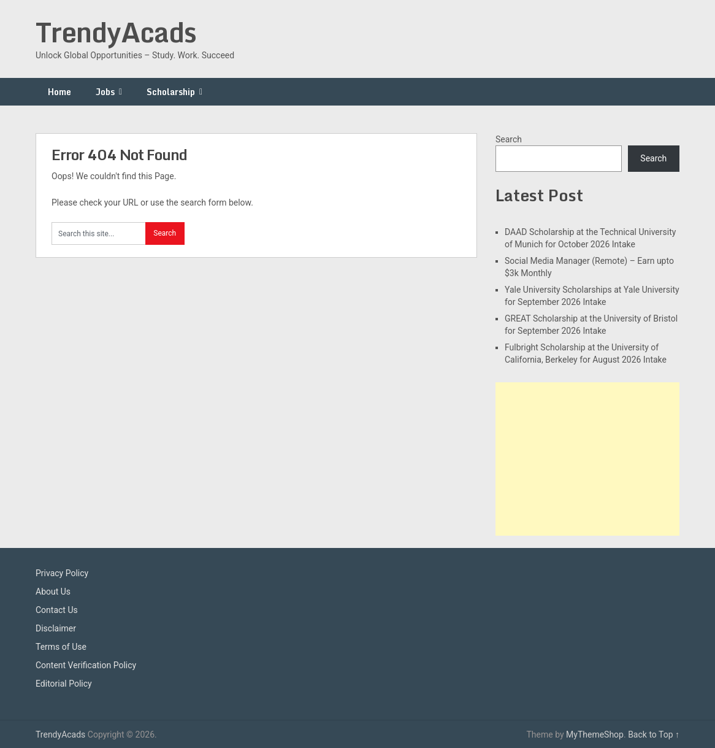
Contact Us (57, 610)
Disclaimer (56, 628)
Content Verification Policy (86, 665)
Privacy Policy (62, 573)
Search (508, 139)
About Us (53, 591)
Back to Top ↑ (653, 734)
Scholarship (171, 92)
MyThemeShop (595, 734)
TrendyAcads (116, 32)
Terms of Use (61, 647)
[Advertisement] (587, 459)
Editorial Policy (64, 683)
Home (59, 92)
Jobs (105, 92)
